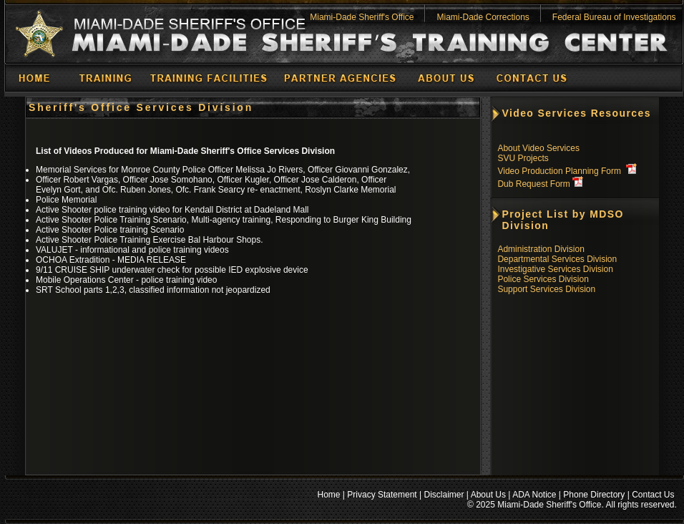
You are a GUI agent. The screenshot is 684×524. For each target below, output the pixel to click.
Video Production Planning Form (559, 171)
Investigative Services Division (554, 269)
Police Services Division (542, 279)
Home (329, 495)
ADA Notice (534, 495)
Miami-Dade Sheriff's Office (362, 17)
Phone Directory (594, 495)
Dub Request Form (533, 184)
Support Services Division (546, 289)
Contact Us (653, 495)
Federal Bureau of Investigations (614, 17)
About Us (488, 495)
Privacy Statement (381, 495)
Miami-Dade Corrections (482, 17)
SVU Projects (522, 158)
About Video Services (538, 148)
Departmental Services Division (557, 259)
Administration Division (540, 249)
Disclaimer (444, 495)
